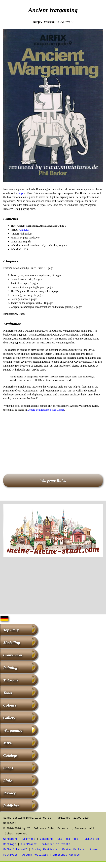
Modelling (11, 642)
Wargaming (12, 730)
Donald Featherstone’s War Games (45, 409)
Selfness (28, 839)
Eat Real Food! (68, 839)
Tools (7, 693)
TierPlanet (29, 844)
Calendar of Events (55, 844)
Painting (10, 667)
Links (7, 780)
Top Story (11, 630)
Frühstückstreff (15, 849)
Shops (8, 768)
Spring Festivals (45, 849)
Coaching (46, 839)
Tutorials (10, 680)
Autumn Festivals (35, 854)
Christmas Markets (66, 854)
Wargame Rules (53, 480)
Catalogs (10, 755)
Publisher (11, 805)
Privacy (9, 793)
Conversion (12, 655)
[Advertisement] (53, 438)
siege (20, 193)
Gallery (9, 718)
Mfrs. (7, 743)
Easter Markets (73, 849)
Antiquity (24, 229)
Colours (9, 705)
